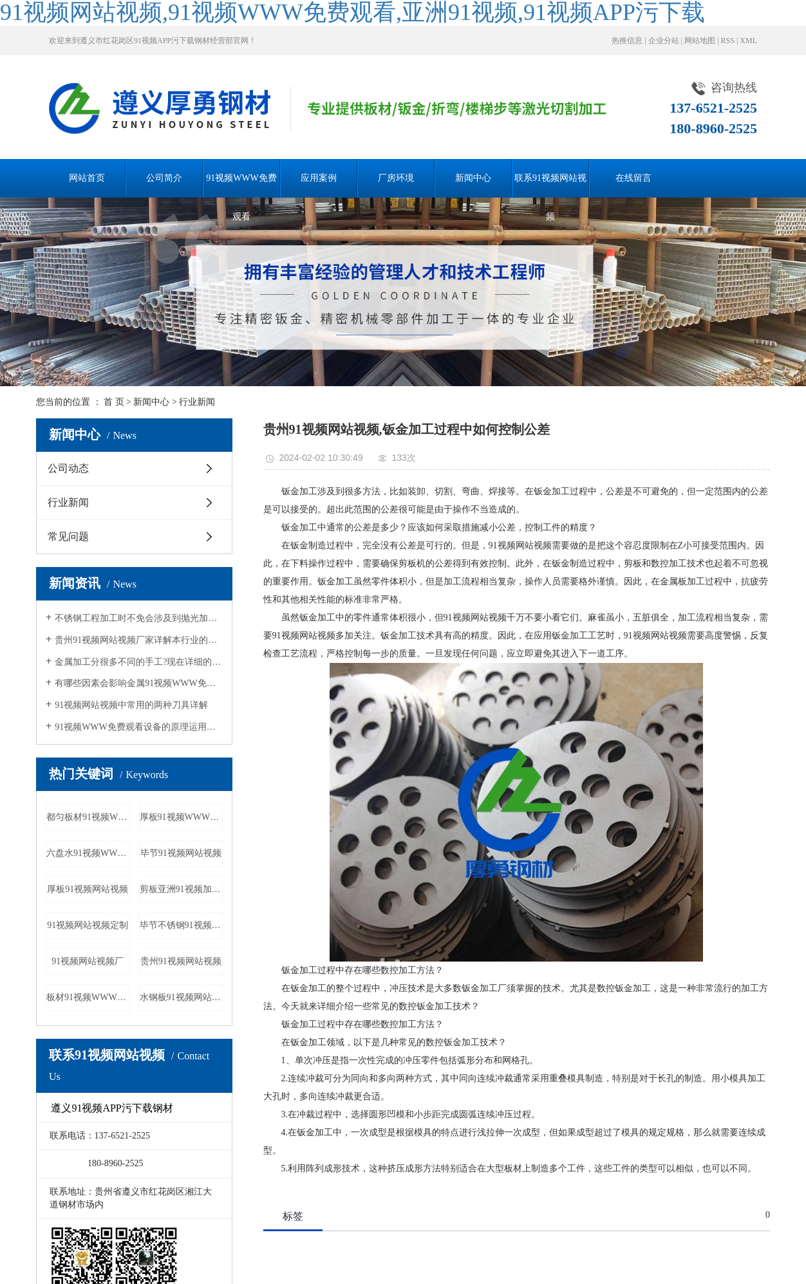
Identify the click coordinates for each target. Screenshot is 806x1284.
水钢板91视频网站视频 (181, 997)
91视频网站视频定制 (87, 925)
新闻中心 (473, 178)
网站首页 (87, 178)
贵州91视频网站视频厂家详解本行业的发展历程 (139, 640)
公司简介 (164, 178)
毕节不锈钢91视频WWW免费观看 (181, 925)
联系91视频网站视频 (550, 185)
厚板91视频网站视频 (87, 889)
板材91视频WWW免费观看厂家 (88, 997)
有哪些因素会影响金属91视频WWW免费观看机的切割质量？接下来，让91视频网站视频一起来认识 (139, 683)
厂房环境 (396, 178)
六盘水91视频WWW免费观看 (88, 853)
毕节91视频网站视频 (180, 853)
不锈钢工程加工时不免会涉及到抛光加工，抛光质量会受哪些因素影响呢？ (139, 618)
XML (748, 40)
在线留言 (633, 178)
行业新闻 (197, 402)
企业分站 (663, 40)
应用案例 (319, 178)
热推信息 (627, 40)
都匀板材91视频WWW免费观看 (88, 817)
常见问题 (68, 536)
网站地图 (699, 40)
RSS (728, 40)
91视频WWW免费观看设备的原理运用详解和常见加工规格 (139, 727)
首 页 (114, 402)
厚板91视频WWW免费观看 (181, 817)
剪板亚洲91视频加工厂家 (181, 889)
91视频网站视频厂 (88, 961)
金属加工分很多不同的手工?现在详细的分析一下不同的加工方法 (139, 662)
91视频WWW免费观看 (241, 185)
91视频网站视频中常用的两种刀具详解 (131, 705)
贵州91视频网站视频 (180, 961)
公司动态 (68, 468)
